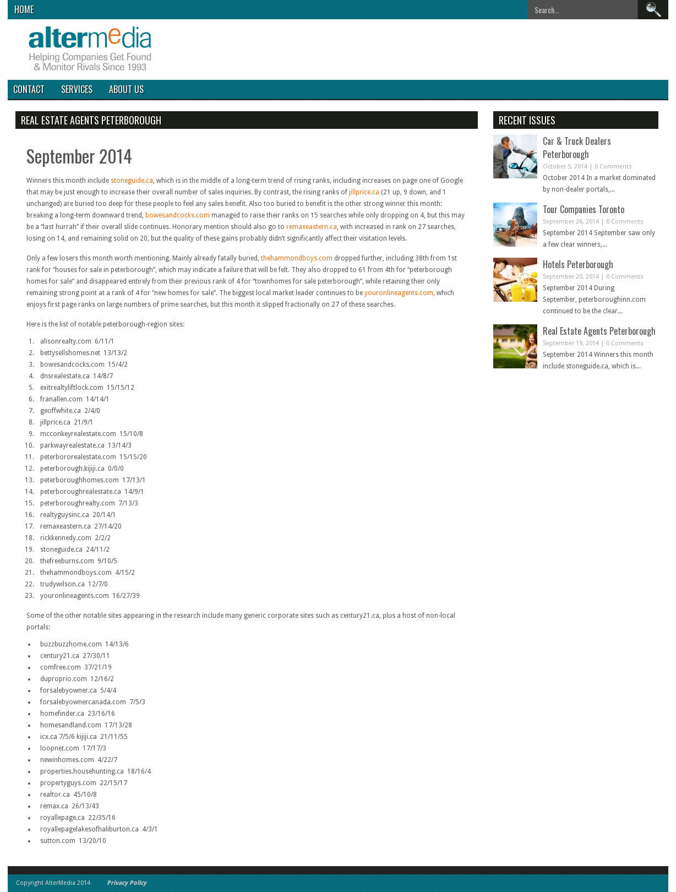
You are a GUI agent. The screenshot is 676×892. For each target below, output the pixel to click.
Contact (29, 89)
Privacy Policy (126, 882)
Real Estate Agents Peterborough (599, 331)
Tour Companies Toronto (583, 209)
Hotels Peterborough (578, 264)
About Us (126, 89)
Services (76, 89)
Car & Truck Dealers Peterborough (577, 147)
